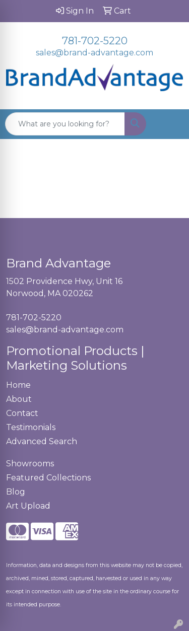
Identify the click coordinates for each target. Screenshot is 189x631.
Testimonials (30, 427)
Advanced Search (41, 441)
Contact (22, 413)
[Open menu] (169, 124)
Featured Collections (48, 477)
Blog (15, 492)
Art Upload (28, 506)
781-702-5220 (95, 41)
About (19, 399)
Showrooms (30, 463)
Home (18, 385)
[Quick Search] (65, 123)
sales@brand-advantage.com (94, 52)
